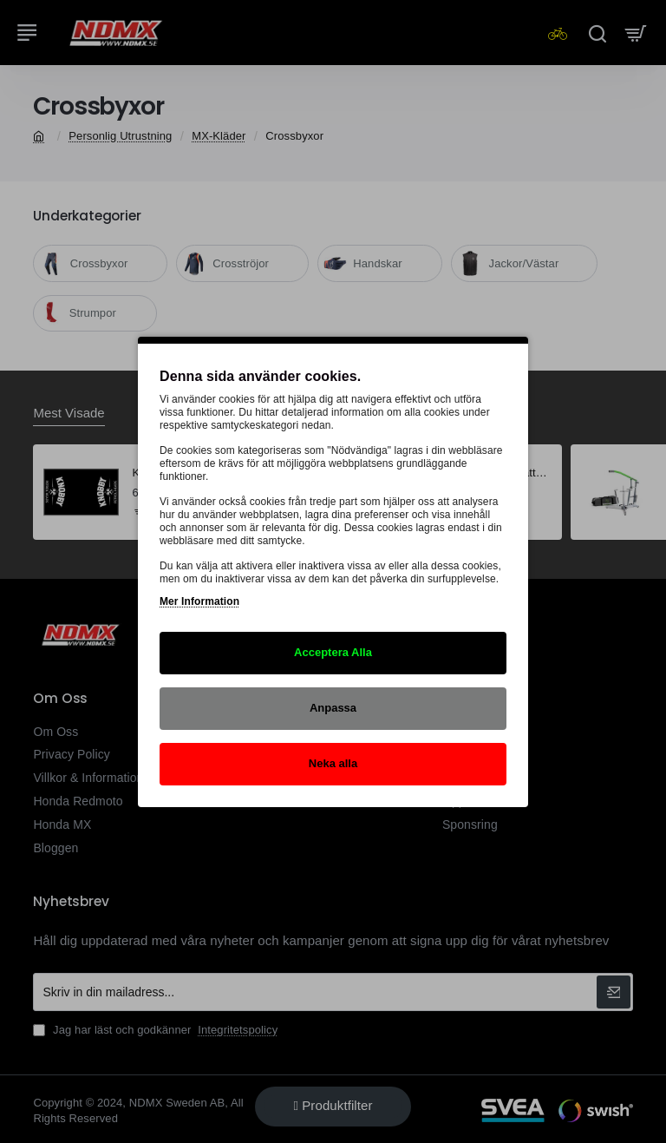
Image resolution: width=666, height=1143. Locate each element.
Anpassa (333, 707)
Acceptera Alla (333, 652)
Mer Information (199, 601)
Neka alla (333, 763)
